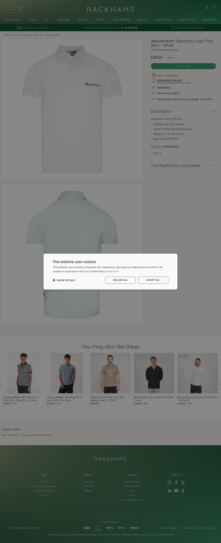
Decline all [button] (120, 280)
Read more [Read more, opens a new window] (112, 271)
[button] (64, 280)
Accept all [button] (153, 280)
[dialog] (110, 271)
